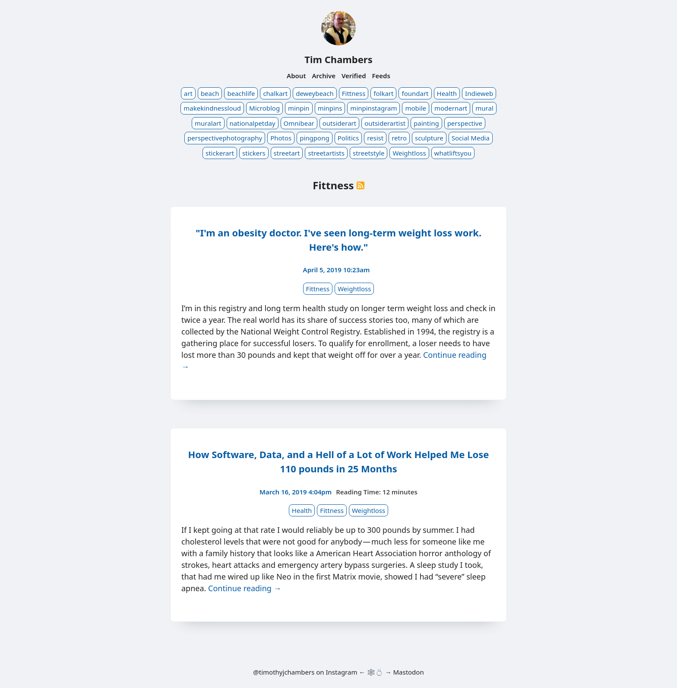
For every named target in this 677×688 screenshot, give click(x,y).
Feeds (381, 75)
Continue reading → (245, 588)
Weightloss (409, 153)
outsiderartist (384, 123)
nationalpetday (252, 123)
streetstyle (368, 153)
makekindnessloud (212, 108)
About (296, 75)
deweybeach (315, 93)
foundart (415, 93)
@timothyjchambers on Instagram (305, 672)
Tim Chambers (338, 59)
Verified (354, 75)
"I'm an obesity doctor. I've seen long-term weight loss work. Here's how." (338, 239)
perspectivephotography (224, 138)
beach (210, 93)
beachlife (241, 93)
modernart (450, 108)
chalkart (275, 93)
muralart (208, 123)
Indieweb (479, 93)
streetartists (326, 153)
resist (375, 138)
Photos (280, 138)
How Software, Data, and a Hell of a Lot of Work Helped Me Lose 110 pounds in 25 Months (338, 461)
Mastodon (408, 672)
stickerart (220, 153)
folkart (383, 93)
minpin (299, 108)
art (188, 93)
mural (484, 108)
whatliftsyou (452, 153)
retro (399, 138)
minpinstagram (373, 108)
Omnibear (299, 123)
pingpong (314, 138)
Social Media (471, 138)
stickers (254, 153)
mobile (415, 108)
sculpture (429, 138)
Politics (348, 138)
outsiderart (339, 123)
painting (426, 123)
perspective (464, 123)
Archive (323, 75)
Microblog (264, 108)
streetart (287, 153)
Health (447, 93)
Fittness (354, 93)
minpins (330, 108)
